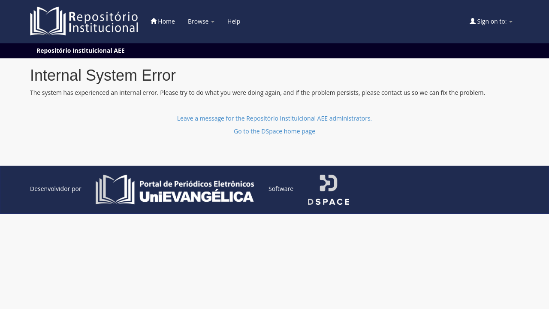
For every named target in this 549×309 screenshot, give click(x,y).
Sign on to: (491, 21)
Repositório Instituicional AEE (80, 50)
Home (163, 21)
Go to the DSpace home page (274, 131)
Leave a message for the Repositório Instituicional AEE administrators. (274, 118)
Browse (201, 21)
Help (233, 21)
